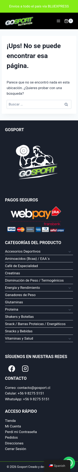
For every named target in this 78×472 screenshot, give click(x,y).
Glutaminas (14, 302)
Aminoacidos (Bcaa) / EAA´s (27, 259)
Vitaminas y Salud (19, 338)
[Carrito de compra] (68, 21)
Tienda (10, 421)
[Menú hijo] (69, 251)
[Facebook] (12, 368)
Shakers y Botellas (19, 317)
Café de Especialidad (21, 266)
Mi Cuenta (13, 426)
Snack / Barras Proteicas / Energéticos (35, 324)
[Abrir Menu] (58, 21)
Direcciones (14, 443)
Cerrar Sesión (15, 449)
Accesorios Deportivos (23, 251)
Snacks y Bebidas (18, 331)
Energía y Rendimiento (22, 288)
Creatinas (12, 273)
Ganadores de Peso (20, 295)
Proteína (11, 309)
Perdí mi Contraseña (21, 432)
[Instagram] (25, 368)
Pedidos (11, 437)
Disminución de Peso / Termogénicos (34, 280)
